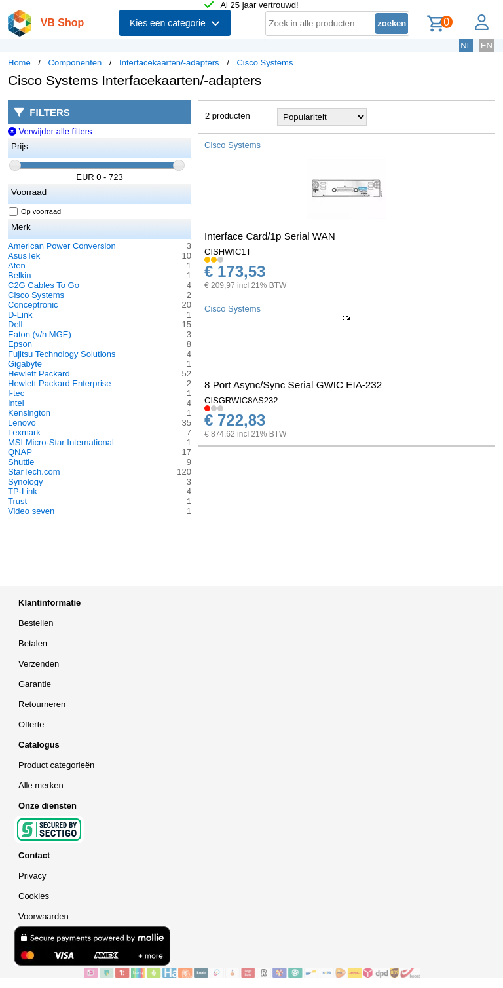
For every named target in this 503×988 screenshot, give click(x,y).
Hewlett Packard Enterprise (59, 383)
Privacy (32, 876)
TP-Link (22, 491)
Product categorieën (56, 765)
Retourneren (41, 704)
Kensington (29, 413)
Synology (25, 481)
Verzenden (38, 663)
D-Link (20, 315)
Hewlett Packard (39, 373)
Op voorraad (35, 211)
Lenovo (22, 423)
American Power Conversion (62, 246)
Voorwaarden (43, 916)
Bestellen (35, 623)
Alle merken (41, 785)
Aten (17, 265)
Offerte (31, 724)
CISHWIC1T (228, 252)
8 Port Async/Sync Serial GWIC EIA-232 (293, 384)
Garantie (34, 684)
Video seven (31, 511)
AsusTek (24, 256)
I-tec (16, 393)
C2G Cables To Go (43, 285)
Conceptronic (33, 305)
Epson (20, 344)
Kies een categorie (175, 23)
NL (466, 45)
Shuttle (21, 462)
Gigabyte (25, 364)
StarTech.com (34, 472)
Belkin (19, 275)
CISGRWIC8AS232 (241, 400)
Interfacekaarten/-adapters (169, 62)
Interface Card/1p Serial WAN (269, 236)
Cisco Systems (264, 62)
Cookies (33, 896)
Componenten (75, 62)
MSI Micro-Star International (61, 442)
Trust (17, 501)
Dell (15, 324)
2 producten (227, 115)
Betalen (32, 643)
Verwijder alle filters (50, 131)
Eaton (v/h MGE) (39, 334)
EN (487, 45)
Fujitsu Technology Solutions (62, 354)
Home (19, 62)
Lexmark (24, 432)
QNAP (20, 452)
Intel (16, 403)
